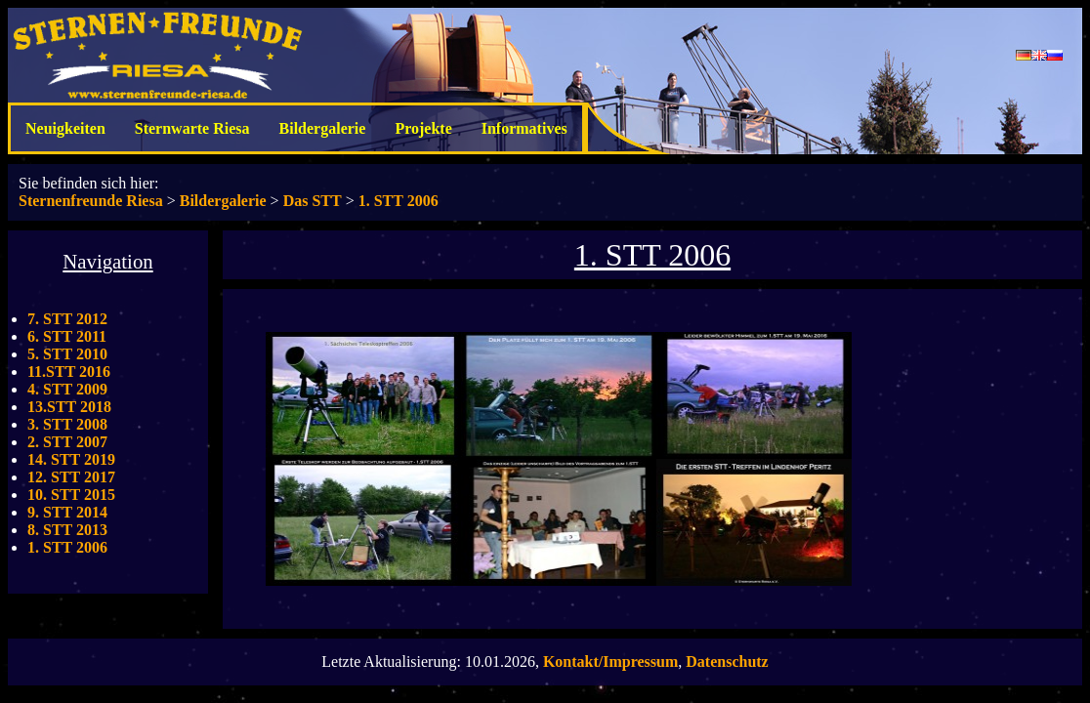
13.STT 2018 (69, 406)
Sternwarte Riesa (192, 128)
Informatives (524, 128)
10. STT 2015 (71, 494)
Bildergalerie (322, 128)
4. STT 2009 (67, 389)
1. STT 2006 (398, 200)
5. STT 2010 (67, 354)
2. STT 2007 (67, 442)
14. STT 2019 (71, 459)
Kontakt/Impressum (610, 661)
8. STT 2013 (67, 529)
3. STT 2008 (67, 424)
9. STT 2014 (67, 512)
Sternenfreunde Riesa (91, 200)
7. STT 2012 (67, 318)
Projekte (423, 128)
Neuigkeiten (65, 128)
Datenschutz (727, 661)
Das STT (312, 200)
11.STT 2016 (68, 371)
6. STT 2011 (66, 336)
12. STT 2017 (71, 477)
